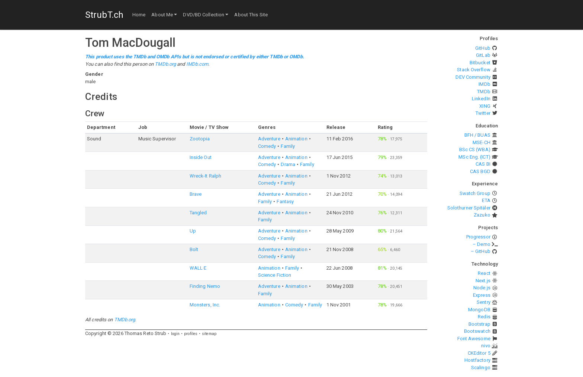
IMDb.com (197, 64)
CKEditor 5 (479, 353)
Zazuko (482, 215)
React (484, 273)
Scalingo (480, 367)
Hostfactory (477, 360)
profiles (190, 333)
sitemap (209, 333)
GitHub (482, 48)
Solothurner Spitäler (468, 208)
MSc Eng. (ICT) (474, 157)
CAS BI (483, 164)
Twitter (483, 113)
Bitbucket (480, 62)
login (175, 333)
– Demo (481, 244)
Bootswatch (477, 331)
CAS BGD (480, 171)
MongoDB (479, 309)
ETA (486, 200)
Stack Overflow (473, 69)
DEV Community (472, 77)
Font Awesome (473, 338)
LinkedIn (481, 98)
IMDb (484, 84)
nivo (485, 345)
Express (481, 295)
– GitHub (480, 251)
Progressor (478, 237)
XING (484, 106)
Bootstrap (479, 324)
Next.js (483, 280)
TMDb (483, 91)
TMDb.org (165, 64)
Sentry (483, 302)
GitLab (483, 55)
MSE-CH (481, 142)
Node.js (481, 287)
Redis (484, 316)
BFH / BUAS (477, 135)
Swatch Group (475, 193)
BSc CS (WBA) (474, 149)
